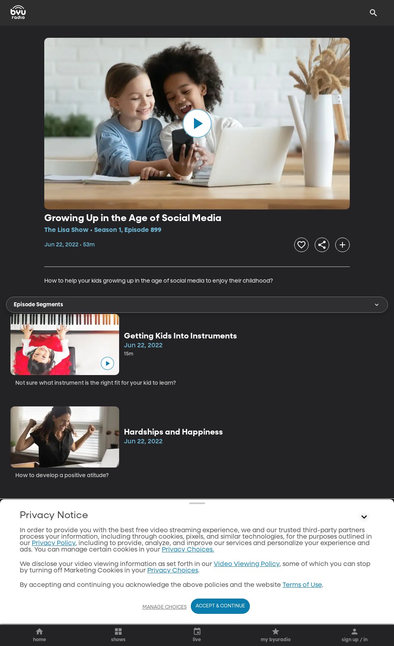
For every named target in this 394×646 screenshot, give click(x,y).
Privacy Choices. (188, 550)
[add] (342, 245)
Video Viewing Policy (246, 564)
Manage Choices (164, 607)
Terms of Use (302, 585)
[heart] (301, 245)
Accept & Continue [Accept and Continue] (220, 606)
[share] (322, 245)
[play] (197, 123)
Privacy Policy (53, 543)
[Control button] (364, 517)
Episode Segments (197, 304)
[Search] (373, 13)
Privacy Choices (172, 571)
